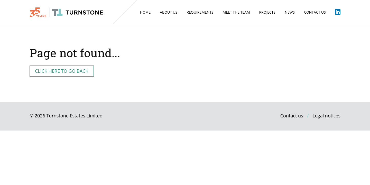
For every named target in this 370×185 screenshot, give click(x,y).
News (290, 12)
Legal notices (326, 116)
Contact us (315, 12)
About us (168, 12)
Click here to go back (61, 71)
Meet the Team (236, 12)
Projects (267, 12)
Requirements (200, 12)
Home (145, 12)
